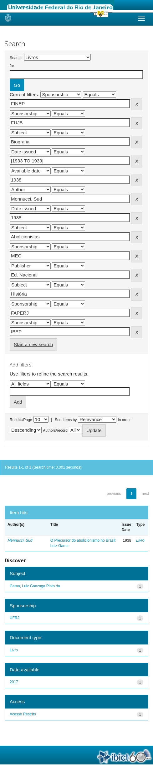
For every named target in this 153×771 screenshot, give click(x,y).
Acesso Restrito (23, 714)
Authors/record (55, 430)
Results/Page (21, 420)
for (12, 66)
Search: (16, 58)
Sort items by (66, 420)
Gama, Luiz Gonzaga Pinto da (35, 586)
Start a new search (33, 344)
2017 (14, 682)
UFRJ (14, 618)
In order (124, 420)
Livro (140, 540)
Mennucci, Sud (20, 540)
